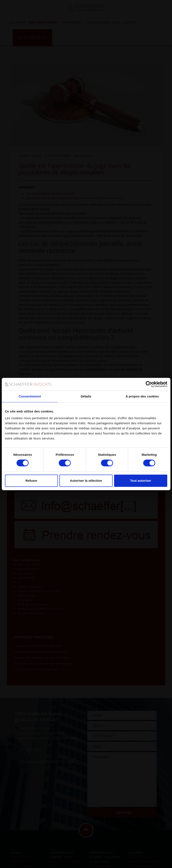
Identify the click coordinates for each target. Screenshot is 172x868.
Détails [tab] (86, 396)
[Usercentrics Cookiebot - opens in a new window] (148, 384)
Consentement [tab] (30, 396)
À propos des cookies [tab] (142, 396)
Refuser (31, 480)
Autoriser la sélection (86, 480)
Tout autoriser (140, 480)
